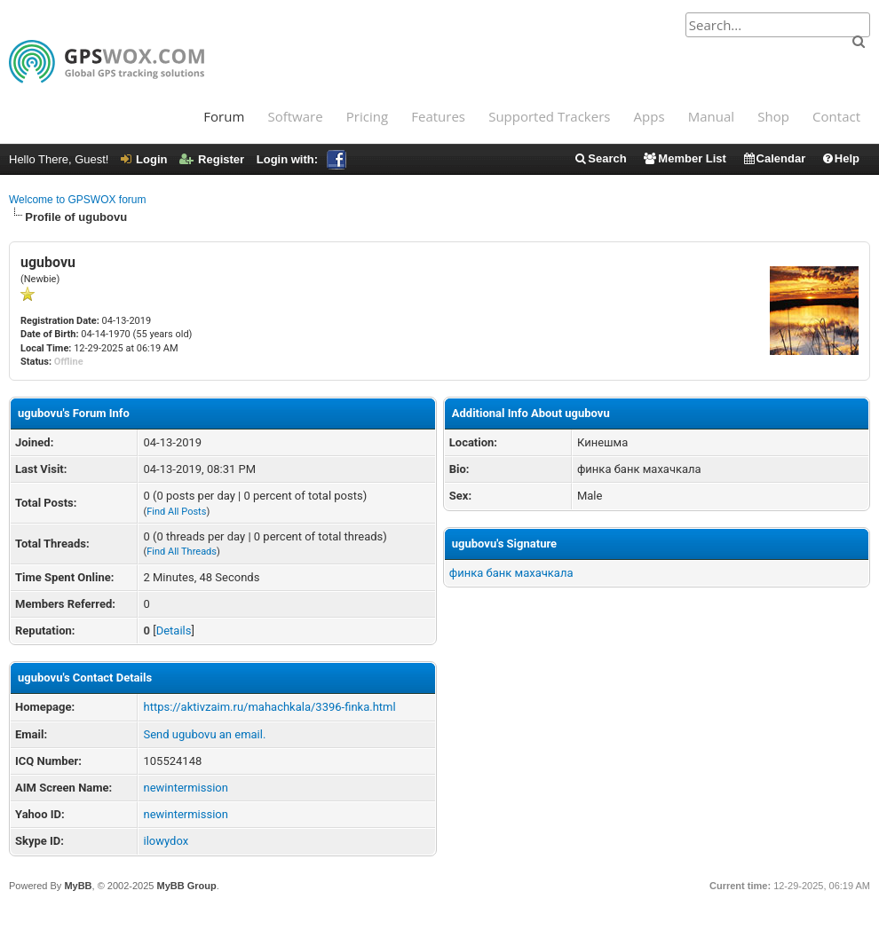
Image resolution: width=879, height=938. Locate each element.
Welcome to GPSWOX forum (77, 199)
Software (294, 116)
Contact (836, 116)
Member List (684, 158)
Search (600, 158)
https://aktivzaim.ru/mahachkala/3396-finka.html (269, 706)
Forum (223, 116)
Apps (649, 116)
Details (174, 630)
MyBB (77, 885)
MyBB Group (186, 885)
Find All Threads (181, 551)
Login (144, 159)
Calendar (774, 158)
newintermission (185, 787)
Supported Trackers (549, 116)
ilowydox (165, 840)
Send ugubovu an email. (204, 734)
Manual (711, 116)
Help (840, 158)
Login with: (301, 159)
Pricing (367, 116)
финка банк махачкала (511, 572)
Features (438, 116)
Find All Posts (176, 511)
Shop (773, 116)
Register (211, 159)
